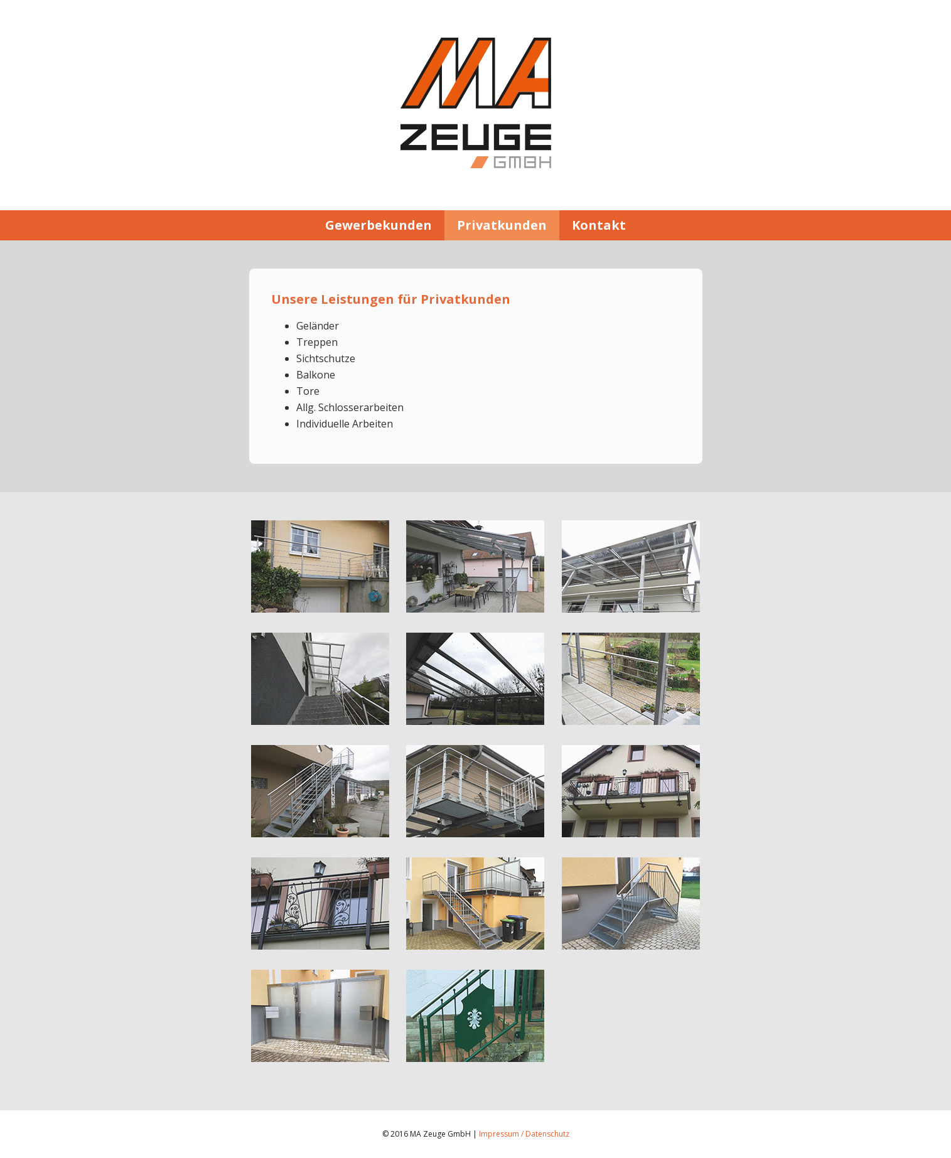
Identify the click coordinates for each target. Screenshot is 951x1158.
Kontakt (599, 225)
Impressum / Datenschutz (524, 1134)
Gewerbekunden (378, 225)
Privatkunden (502, 225)
